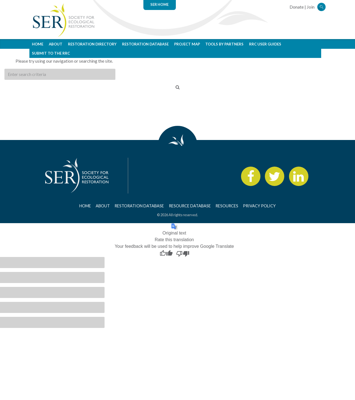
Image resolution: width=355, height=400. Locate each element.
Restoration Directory (92, 44)
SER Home (159, 4)
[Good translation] (166, 253)
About (55, 44)
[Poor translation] (182, 253)
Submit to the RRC (51, 53)
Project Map (187, 44)
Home (37, 44)
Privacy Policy (259, 205)
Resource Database (190, 205)
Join (311, 6)
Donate (297, 6)
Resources (226, 205)
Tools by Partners (224, 44)
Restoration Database (145, 44)
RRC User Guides (265, 44)
